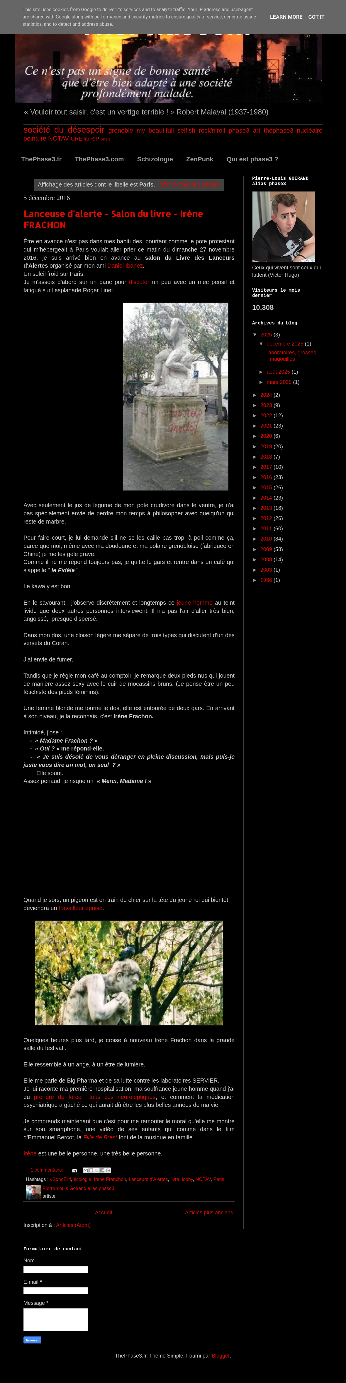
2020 (267, 436)
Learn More (286, 17)
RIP (94, 139)
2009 (267, 549)
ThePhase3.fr (41, 159)
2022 (267, 415)
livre (175, 1179)
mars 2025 (280, 382)
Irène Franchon (110, 1179)
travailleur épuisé (81, 908)
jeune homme (195, 602)
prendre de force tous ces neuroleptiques (93, 1097)
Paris (218, 1179)
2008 (267, 560)
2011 (267, 528)
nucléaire (310, 130)
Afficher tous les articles (189, 184)
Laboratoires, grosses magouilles (290, 356)
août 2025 (279, 372)
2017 (267, 467)
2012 (267, 518)
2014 (267, 498)
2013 (267, 508)
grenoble (120, 130)
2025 (267, 335)
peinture (34, 138)
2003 (267, 570)
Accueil (103, 1213)
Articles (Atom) (73, 1225)
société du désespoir (63, 129)
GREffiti (80, 139)
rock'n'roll (212, 130)
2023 (267, 405)
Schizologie (155, 159)
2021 (267, 426)
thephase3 (279, 130)
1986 (267, 580)
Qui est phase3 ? (252, 159)
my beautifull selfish (166, 130)
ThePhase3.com (99, 159)
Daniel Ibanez (125, 265)
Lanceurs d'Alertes (148, 1179)
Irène (30, 1153)
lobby (187, 1179)
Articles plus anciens (209, 1213)
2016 (267, 477)
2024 (267, 395)
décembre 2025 (286, 344)
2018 (267, 457)
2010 (267, 539)
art (256, 130)
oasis (106, 139)
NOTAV (58, 138)
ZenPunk (199, 159)
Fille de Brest (100, 1137)
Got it (316, 17)
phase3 (239, 130)
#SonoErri (60, 1179)
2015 (267, 487)
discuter (139, 282)
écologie (82, 1179)
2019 (267, 446)
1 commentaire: (47, 1169)
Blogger (221, 1356)
